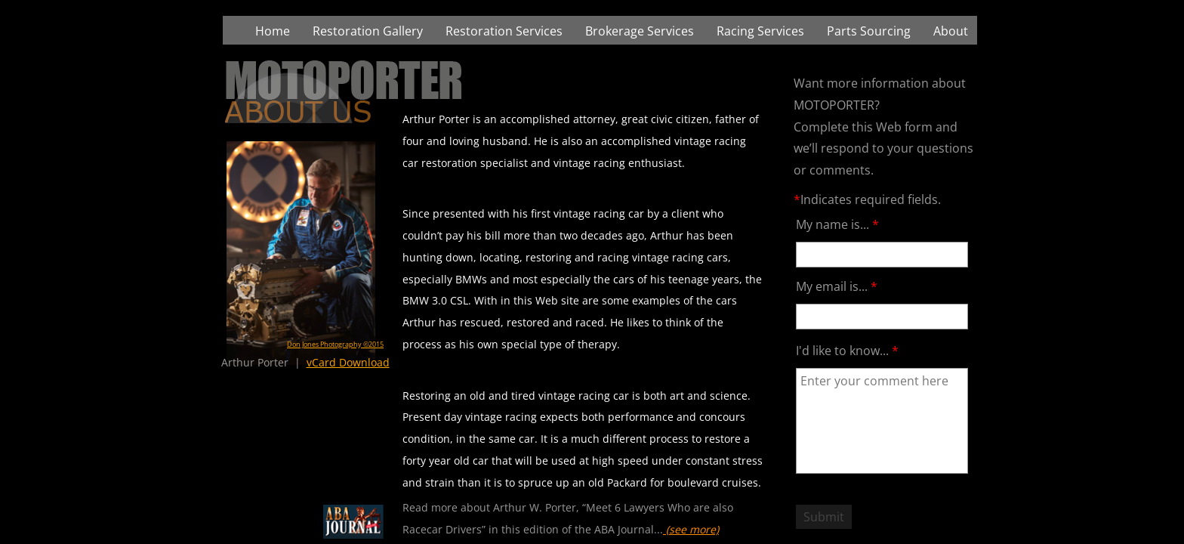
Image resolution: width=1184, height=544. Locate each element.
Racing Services (760, 31)
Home (272, 31)
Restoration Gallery (368, 31)
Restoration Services (504, 31)
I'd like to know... (847, 350)
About (950, 31)
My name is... (837, 224)
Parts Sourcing (869, 31)
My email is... (836, 286)
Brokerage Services (639, 31)
